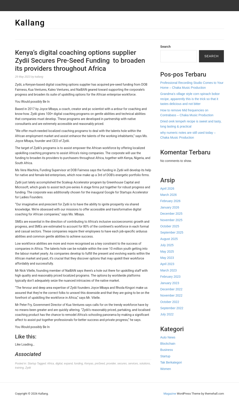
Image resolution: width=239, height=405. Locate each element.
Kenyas (88, 363)
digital (58, 363)
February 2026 (170, 201)
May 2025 (167, 251)
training (19, 367)
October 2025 (169, 226)
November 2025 (171, 220)
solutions (144, 363)
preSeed (100, 363)
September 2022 (171, 308)
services (133, 363)
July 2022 (167, 314)
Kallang (30, 23)
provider (111, 363)
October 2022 (169, 302)
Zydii (28, 367)
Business (166, 350)
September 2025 (171, 232)
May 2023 (167, 258)
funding (78, 363)
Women (165, 369)
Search (165, 46)
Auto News (167, 337)
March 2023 (168, 270)
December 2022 (171, 289)
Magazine (170, 393)
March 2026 (168, 195)
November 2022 (171, 295)
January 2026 (169, 207)
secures (122, 363)
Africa (50, 363)
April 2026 (167, 188)
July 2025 (167, 245)
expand (68, 363)
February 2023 (170, 276)
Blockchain (167, 343)
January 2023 (169, 283)
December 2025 (171, 213)
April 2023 (167, 264)
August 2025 (169, 239)
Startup (32, 363)
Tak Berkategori (171, 362)
